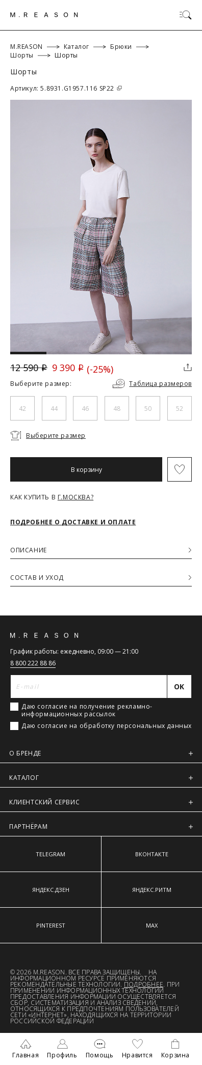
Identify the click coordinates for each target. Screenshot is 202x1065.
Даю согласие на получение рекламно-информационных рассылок (87, 710)
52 (179, 408)
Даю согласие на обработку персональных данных (106, 726)
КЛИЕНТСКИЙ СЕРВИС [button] (101, 802)
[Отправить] (179, 686)
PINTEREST (50, 925)
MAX (152, 925)
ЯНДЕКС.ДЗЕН (50, 889)
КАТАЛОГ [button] (101, 777)
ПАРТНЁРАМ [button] (101, 826)
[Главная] (44, 14)
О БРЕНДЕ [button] (101, 753)
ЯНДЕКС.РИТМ (151, 889)
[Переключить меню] (186, 14)
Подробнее (143, 984)
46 (85, 408)
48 (116, 408)
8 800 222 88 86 (33, 663)
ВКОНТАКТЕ (151, 854)
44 (54, 408)
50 (148, 408)
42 (22, 408)
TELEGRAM (50, 854)
